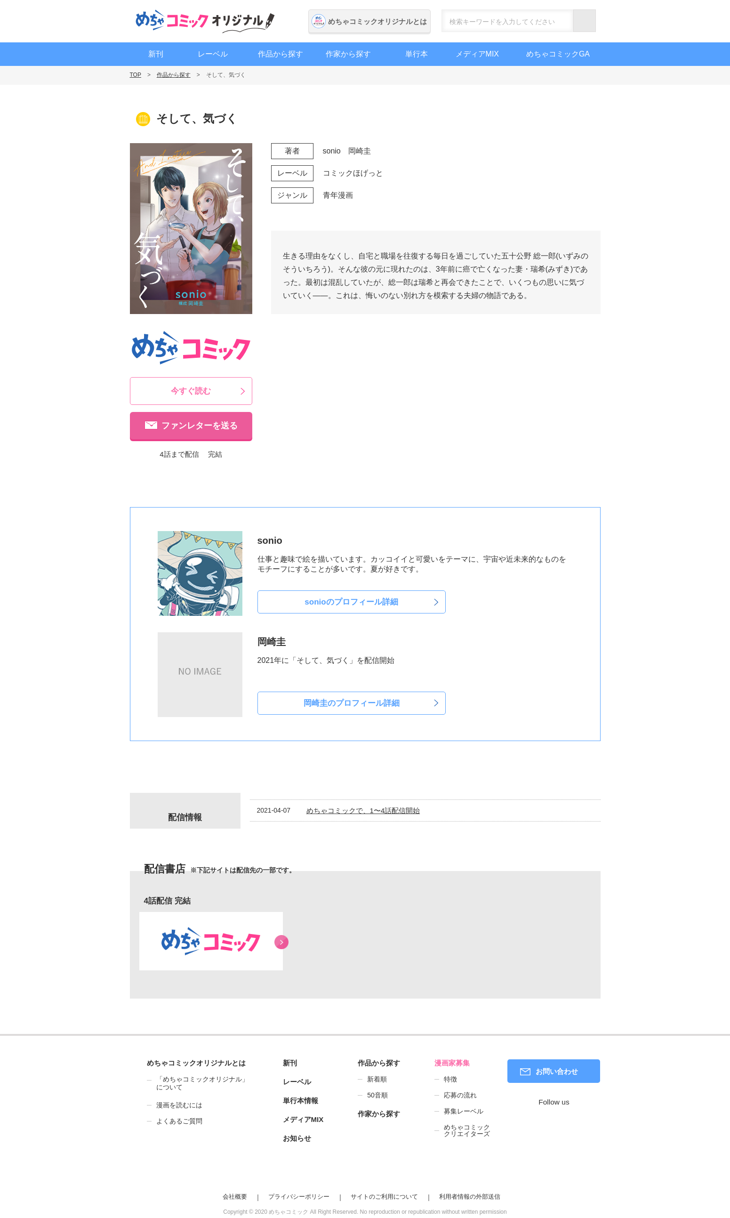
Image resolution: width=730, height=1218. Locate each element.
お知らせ (297, 1138)
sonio (332, 151)
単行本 (416, 54)
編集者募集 (670, 315)
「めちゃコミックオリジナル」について (198, 1083)
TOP (135, 75)
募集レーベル (463, 1111)
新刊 (155, 54)
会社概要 (235, 1196)
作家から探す (348, 54)
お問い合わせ (557, 1071)
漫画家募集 (452, 1062)
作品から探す (280, 54)
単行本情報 (300, 1100)
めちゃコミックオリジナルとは (377, 21)
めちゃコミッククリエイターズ (467, 1130)
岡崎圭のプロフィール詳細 (352, 703)
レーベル (213, 54)
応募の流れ (460, 1095)
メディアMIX (477, 54)
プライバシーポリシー (298, 1196)
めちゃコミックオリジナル (205, 21)
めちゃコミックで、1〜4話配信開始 (363, 810)
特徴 (450, 1079)
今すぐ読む (191, 391)
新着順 (377, 1079)
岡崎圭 (359, 151)
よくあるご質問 (179, 1121)
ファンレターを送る (199, 425)
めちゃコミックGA (558, 54)
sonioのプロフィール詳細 (351, 601)
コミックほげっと (353, 173)
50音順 (377, 1095)
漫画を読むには (179, 1105)
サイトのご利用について (384, 1196)
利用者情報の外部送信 (469, 1196)
